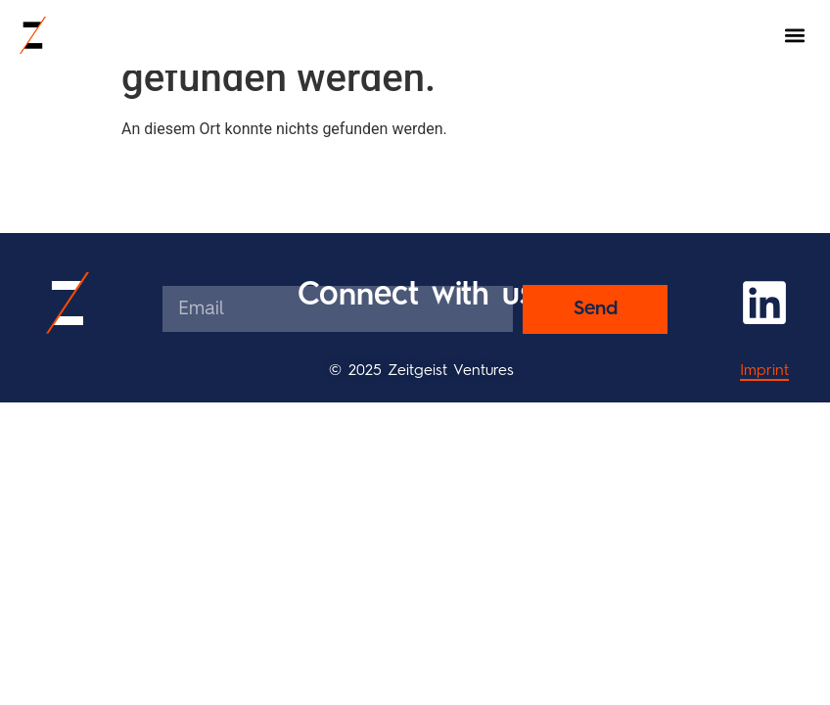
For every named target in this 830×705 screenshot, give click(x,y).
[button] (794, 36)
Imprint (764, 371)
